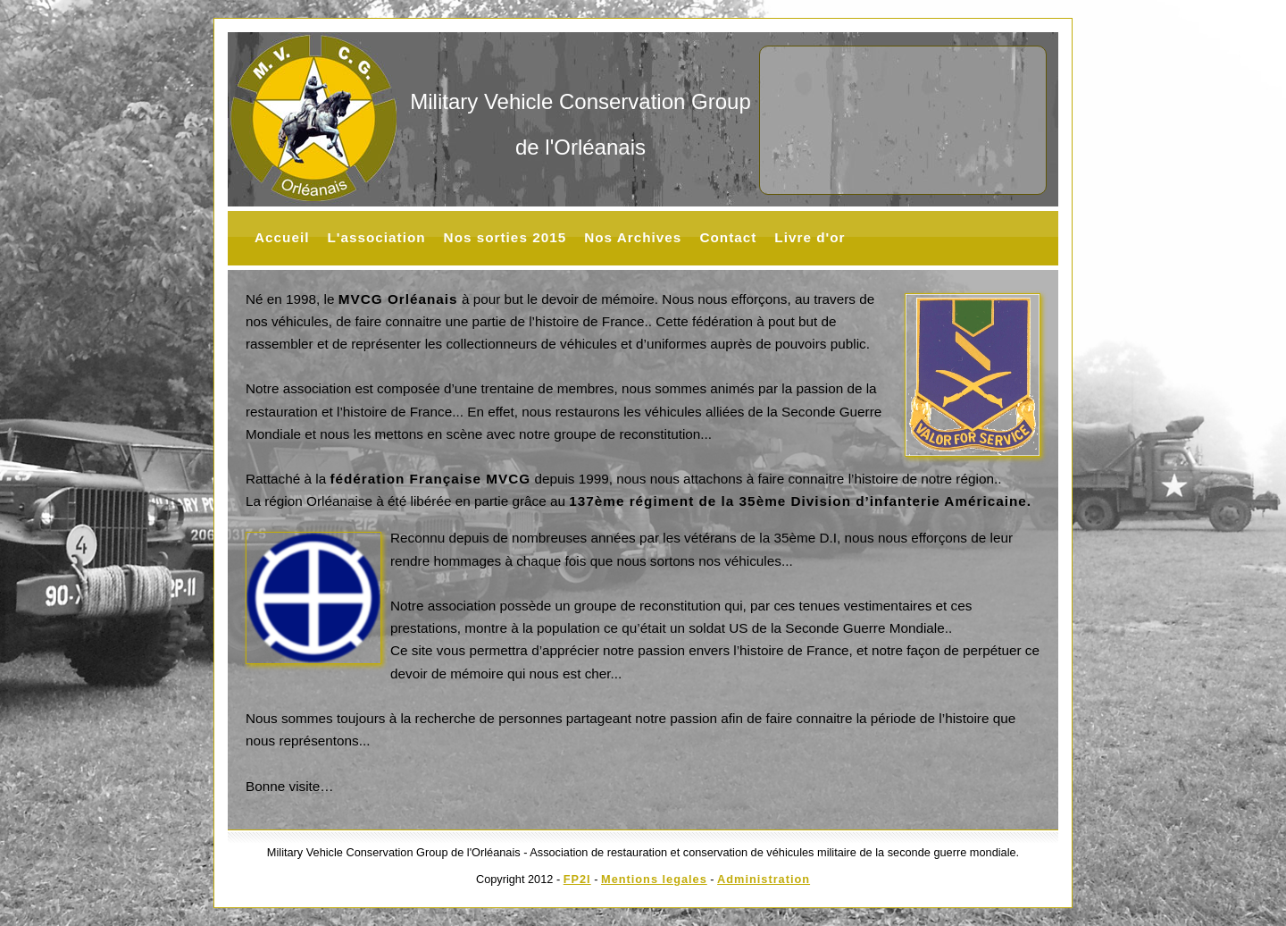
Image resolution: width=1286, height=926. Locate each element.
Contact (727, 237)
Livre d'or (809, 237)
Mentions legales (654, 879)
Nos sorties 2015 (505, 237)
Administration (763, 879)
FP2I (577, 879)
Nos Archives (632, 237)
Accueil (282, 237)
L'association (376, 237)
